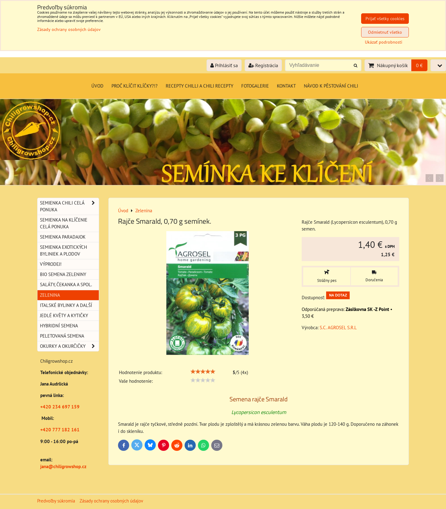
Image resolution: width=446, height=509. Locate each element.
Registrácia (263, 65)
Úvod (97, 86)
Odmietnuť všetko (385, 32)
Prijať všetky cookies (384, 18)
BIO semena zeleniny (63, 274)
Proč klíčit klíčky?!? (135, 86)
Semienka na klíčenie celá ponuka (63, 223)
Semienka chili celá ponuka (69, 206)
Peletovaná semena (62, 336)
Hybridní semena (59, 326)
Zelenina (50, 295)
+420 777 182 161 (60, 430)
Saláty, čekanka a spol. (66, 284)
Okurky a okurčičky (69, 346)
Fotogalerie (255, 86)
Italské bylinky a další (66, 305)
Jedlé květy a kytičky (64, 315)
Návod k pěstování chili (331, 86)
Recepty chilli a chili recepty (199, 86)
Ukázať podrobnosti (383, 42)
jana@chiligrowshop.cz (63, 466)
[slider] (202, 371)
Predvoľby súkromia (56, 501)
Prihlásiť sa (224, 65)
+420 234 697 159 (60, 407)
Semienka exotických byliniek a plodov (63, 250)
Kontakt (286, 86)
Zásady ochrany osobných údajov (111, 501)
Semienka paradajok (62, 237)
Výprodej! (51, 264)
